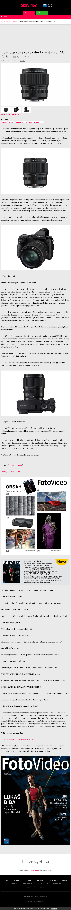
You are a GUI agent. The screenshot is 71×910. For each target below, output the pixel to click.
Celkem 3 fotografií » (10, 114)
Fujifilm (24, 122)
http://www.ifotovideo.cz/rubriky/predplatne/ (18, 739)
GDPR (42, 887)
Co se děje (16, 881)
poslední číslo (34, 870)
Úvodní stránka (5, 21)
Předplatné (27, 884)
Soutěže (29, 881)
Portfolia (14, 884)
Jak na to (52, 881)
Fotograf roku (42, 13)
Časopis (64, 881)
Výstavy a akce (42, 884)
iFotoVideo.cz (29, 13)
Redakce (22, 61)
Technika (15, 21)
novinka (4, 122)
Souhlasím (54, 908)
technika (11, 122)
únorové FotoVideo (15, 465)
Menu (5, 16)
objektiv (18, 122)
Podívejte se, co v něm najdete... (13, 471)
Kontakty (57, 884)
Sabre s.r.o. (41, 901)
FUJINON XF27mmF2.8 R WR (36, 122)
